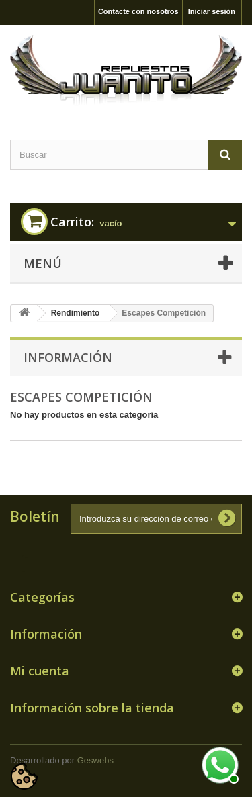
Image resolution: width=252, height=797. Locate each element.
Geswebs (95, 760)
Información (68, 357)
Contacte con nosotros (138, 11)
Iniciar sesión (211, 11)
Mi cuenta (39, 671)
